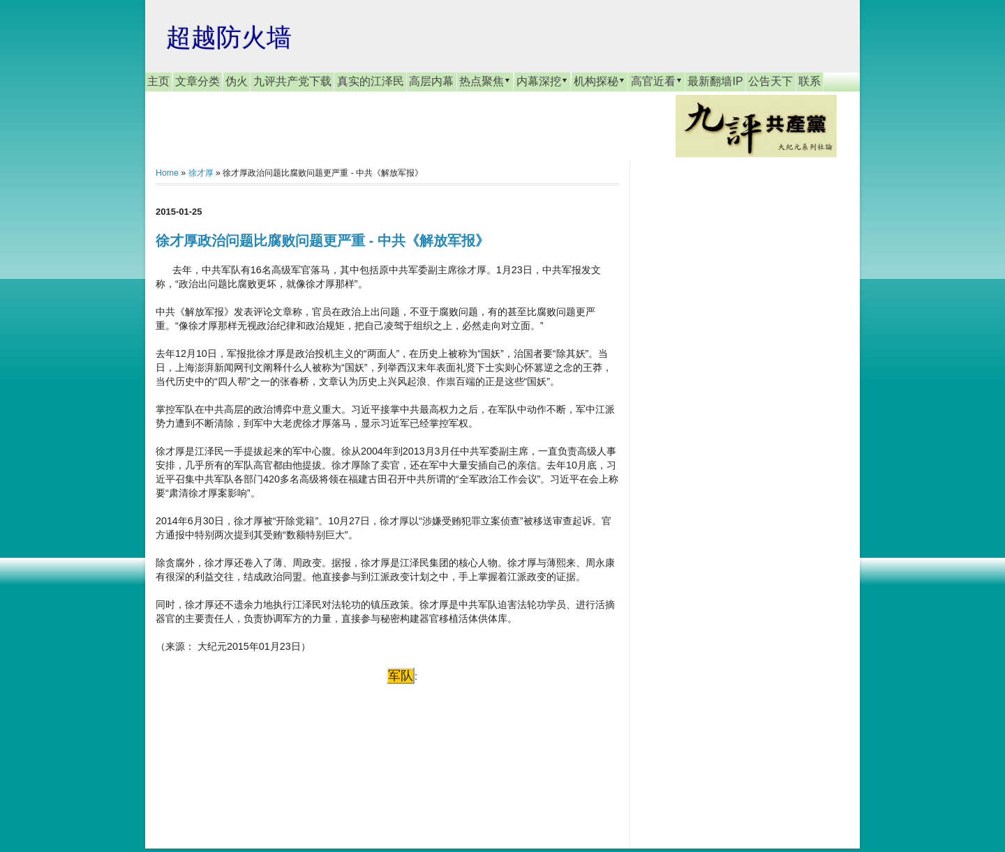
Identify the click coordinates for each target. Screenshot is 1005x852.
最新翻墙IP (715, 81)
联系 (809, 81)
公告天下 (770, 81)
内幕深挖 (542, 81)
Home (167, 173)
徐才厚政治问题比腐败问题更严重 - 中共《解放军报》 (322, 240)
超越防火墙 (229, 37)
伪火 (236, 81)
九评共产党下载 (292, 81)
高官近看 (657, 81)
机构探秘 (599, 81)
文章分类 (197, 81)
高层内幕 (431, 81)
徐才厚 (201, 173)
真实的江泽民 (370, 81)
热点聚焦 (485, 81)
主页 (158, 81)
